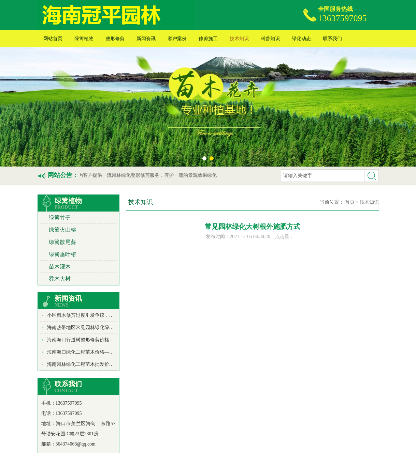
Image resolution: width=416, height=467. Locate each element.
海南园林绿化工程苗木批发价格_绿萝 (86, 364)
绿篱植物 (84, 38)
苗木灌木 (60, 266)
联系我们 (332, 38)
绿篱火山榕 (62, 230)
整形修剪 (115, 38)
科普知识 (270, 38)
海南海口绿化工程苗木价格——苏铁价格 (90, 352)
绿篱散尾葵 (62, 242)
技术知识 (239, 38)
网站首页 (52, 38)
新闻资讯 (146, 38)
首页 (350, 202)
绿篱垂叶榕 (62, 254)
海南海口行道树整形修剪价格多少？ (85, 339)
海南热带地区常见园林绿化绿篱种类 (85, 327)
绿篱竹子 (60, 217)
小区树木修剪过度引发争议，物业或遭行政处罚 (97, 315)
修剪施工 (208, 38)
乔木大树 (60, 279)
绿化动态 (301, 38)
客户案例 (177, 38)
